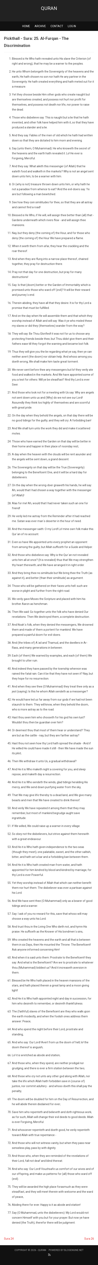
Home (26, 26)
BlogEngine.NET (73, 1250)
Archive (40, 26)
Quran (49, 8)
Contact (56, 26)
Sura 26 (89, 1238)
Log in (72, 26)
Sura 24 (9, 1238)
